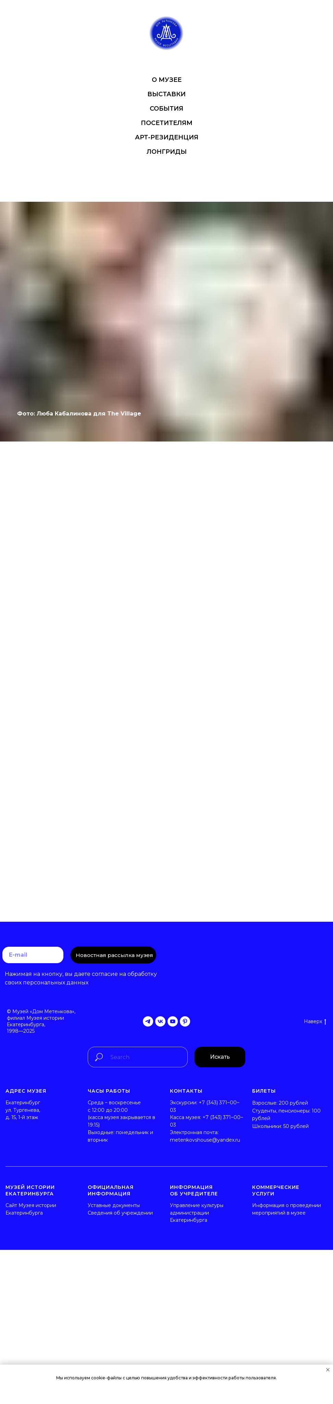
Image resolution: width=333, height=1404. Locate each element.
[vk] (160, 1021)
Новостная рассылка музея (114, 955)
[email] (33, 955)
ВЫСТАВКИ (166, 94)
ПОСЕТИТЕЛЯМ (167, 123)
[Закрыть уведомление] (327, 1369)
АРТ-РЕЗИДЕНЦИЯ (166, 137)
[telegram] (148, 1021)
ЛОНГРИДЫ (167, 152)
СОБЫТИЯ (166, 108)
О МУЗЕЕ (167, 80)
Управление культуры (196, 1205)
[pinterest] (185, 1021)
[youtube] (173, 1021)
